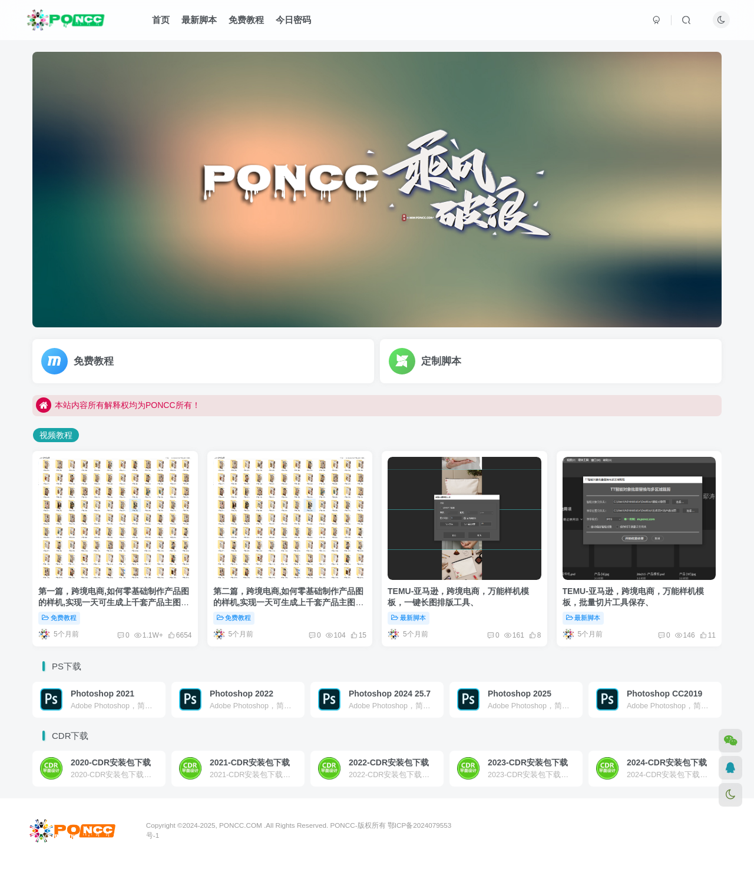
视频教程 (55, 435)
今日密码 (293, 20)
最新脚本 (199, 20)
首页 (161, 20)
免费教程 (246, 20)
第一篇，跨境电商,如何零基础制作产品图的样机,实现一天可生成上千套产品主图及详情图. (113, 602)
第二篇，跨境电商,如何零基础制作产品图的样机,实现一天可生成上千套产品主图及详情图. (288, 602)
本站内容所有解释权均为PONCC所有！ (118, 412)
